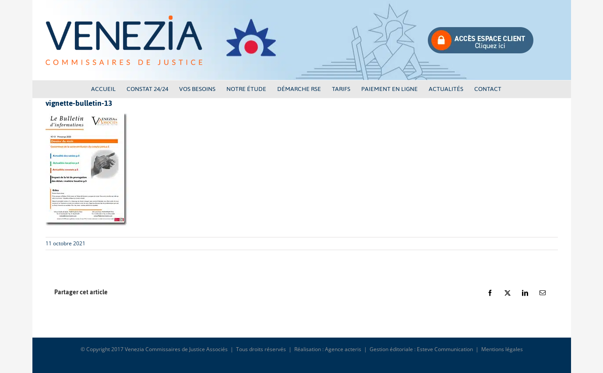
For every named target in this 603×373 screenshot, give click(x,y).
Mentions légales (502, 349)
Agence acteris (343, 349)
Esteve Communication (445, 349)
